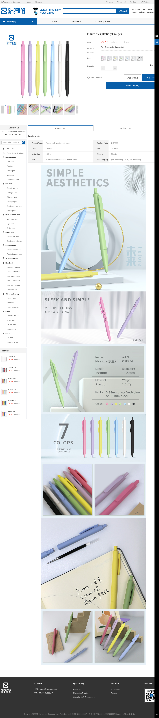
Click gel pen (12, 197)
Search (114, 693)
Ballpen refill (11, 329)
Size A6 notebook (13, 285)
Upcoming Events (80, 693)
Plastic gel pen (12, 211)
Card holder (11, 298)
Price (14, 153)
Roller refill (11, 320)
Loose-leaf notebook (14, 272)
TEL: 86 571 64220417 (43, 693)
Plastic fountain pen (14, 254)
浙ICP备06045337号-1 (81, 714)
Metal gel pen (12, 202)
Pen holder (11, 303)
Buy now (151, 78)
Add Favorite (94, 78)
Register (38, 2)
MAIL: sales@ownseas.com (45, 689)
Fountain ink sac (13, 316)
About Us (77, 689)
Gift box (10, 338)
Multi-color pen (12, 219)
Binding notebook (13, 267)
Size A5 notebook (13, 281)
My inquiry (146, 2)
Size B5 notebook (13, 276)
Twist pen (10, 166)
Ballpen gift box (13, 342)
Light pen (10, 224)
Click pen (10, 162)
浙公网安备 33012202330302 (103, 714)
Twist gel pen (12, 193)
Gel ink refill (11, 325)
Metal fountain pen (14, 250)
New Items (76, 21)
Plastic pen (11, 171)
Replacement (12, 290)
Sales (9, 153)
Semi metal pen (13, 180)
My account (121, 2)
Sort (4, 153)
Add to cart (132, 78)
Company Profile (103, 21)
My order (109, 2)
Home (54, 21)
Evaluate (20, 153)
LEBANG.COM (129, 714)
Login (29, 2)
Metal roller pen (13, 237)
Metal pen (10, 175)
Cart (133, 2)
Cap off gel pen (12, 188)
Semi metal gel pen (14, 206)
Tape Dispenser (13, 307)
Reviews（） (126, 128)
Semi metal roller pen (15, 241)
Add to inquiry (132, 85)
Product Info (60, 128)
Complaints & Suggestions (84, 697)
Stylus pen (11, 228)
